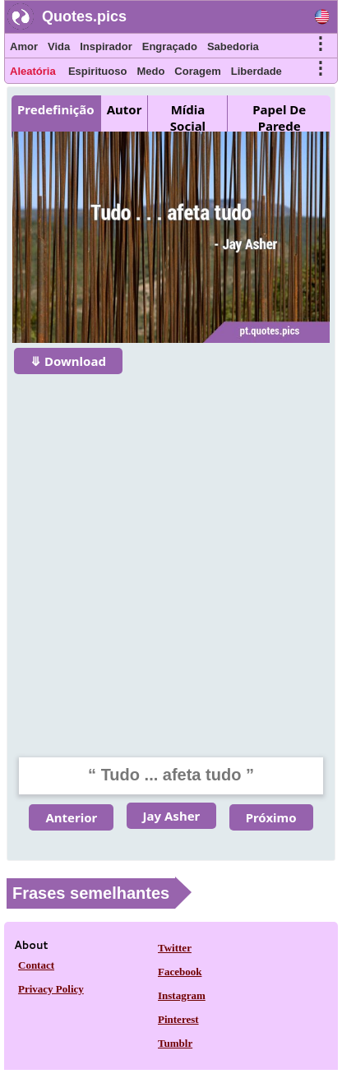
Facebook (179, 971)
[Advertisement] (171, 555)
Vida (59, 46)
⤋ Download (68, 361)
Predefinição (56, 109)
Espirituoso (97, 71)
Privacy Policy (51, 989)
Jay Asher (172, 816)
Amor (24, 46)
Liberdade (256, 71)
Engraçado (169, 46)
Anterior (71, 817)
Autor (124, 109)
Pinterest (178, 1019)
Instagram (182, 995)
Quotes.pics (84, 16)
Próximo (271, 817)
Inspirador (106, 46)
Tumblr (175, 1043)
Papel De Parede (279, 117)
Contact (36, 965)
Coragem (197, 71)
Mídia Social (188, 117)
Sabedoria (233, 46)
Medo (150, 71)
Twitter (175, 948)
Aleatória (33, 71)
